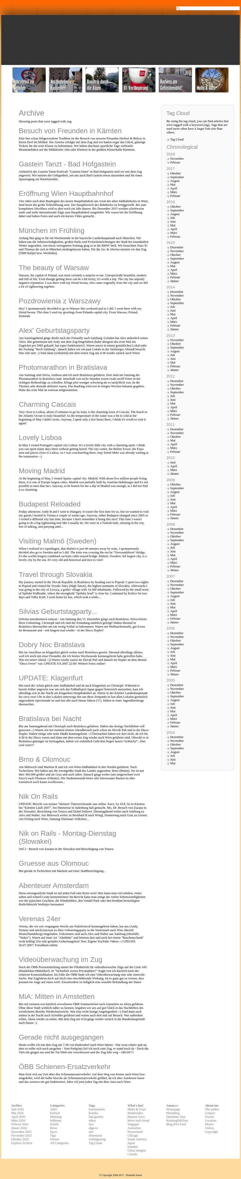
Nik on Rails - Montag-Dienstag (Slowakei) (67, 837)
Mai (173, 184)
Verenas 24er (40, 919)
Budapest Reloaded (49, 504)
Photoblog (173, 1113)
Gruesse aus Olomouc (54, 863)
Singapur (133, 1124)
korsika (93, 1113)
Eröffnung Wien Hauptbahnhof (66, 193)
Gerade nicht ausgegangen (61, 1037)
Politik (54, 1124)
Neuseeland (135, 1132)
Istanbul (133, 1147)
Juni (173, 221)
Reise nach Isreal (138, 1120)
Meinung (56, 1117)
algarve (93, 1128)
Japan (131, 1143)
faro (91, 1124)
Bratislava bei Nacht (50, 719)
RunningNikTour (177, 1120)
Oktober (175, 173)
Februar (175, 162)
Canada (132, 1154)
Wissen (54, 1139)
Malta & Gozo (137, 1109)
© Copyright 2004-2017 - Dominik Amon (120, 1175)
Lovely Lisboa (40, 437)
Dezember (177, 247)
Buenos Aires (136, 1117)
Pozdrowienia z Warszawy (60, 301)
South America (137, 1139)
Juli (172, 218)
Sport (53, 1132)
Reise (53, 1128)
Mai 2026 (17, 1113)
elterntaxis (95, 1135)
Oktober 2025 (20, 1139)
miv (91, 1132)
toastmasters (96, 1109)
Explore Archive (21, 1143)
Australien (134, 1128)
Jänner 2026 (19, 1128)
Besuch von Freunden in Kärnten (70, 131)
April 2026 (18, 1117)
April (173, 188)
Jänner (174, 281)
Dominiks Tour (176, 1117)
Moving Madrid (42, 471)
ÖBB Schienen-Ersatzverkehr (65, 1067)
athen (92, 1120)
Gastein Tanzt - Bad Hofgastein (67, 164)
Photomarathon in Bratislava (63, 367)
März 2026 (18, 1120)
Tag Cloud (177, 139)
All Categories (59, 1143)
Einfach (55, 1113)
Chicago (133, 1135)
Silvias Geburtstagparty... (58, 611)
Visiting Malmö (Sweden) (57, 541)
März (173, 192)
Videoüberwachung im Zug (60, 959)
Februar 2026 (19, 1124)
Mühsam (55, 1120)
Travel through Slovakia (55, 574)
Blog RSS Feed (176, 1124)
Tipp (53, 1135)
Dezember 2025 (21, 1132)
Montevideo (135, 1113)
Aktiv (53, 1109)
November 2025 (21, 1135)
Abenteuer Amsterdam (54, 885)
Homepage (173, 1109)
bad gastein (96, 1117)
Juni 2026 (17, 1109)
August (175, 181)
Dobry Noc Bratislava (52, 645)
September (177, 177)
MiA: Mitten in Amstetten (57, 996)
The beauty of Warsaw (54, 268)
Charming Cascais (47, 404)
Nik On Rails (38, 796)
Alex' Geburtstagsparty (54, 330)
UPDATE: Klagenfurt (51, 678)
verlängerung (97, 1139)
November (177, 158)
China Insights (137, 1150)
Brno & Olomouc (44, 759)
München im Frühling (51, 230)
